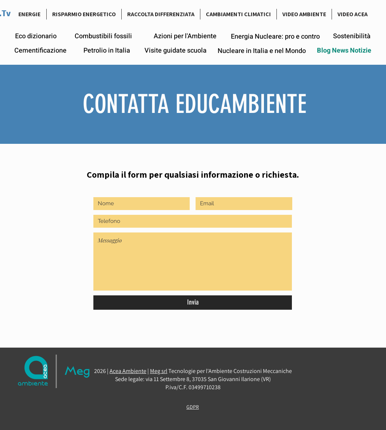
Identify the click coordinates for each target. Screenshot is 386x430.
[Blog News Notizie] (344, 51)
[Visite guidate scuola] (175, 51)
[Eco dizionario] (35, 36)
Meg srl (158, 371)
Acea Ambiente (128, 371)
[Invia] (192, 302)
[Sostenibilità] (351, 36)
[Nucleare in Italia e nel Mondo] (262, 51)
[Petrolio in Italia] (107, 51)
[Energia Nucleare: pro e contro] (275, 37)
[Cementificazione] (40, 51)
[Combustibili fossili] (103, 36)
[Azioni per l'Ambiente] (185, 36)
